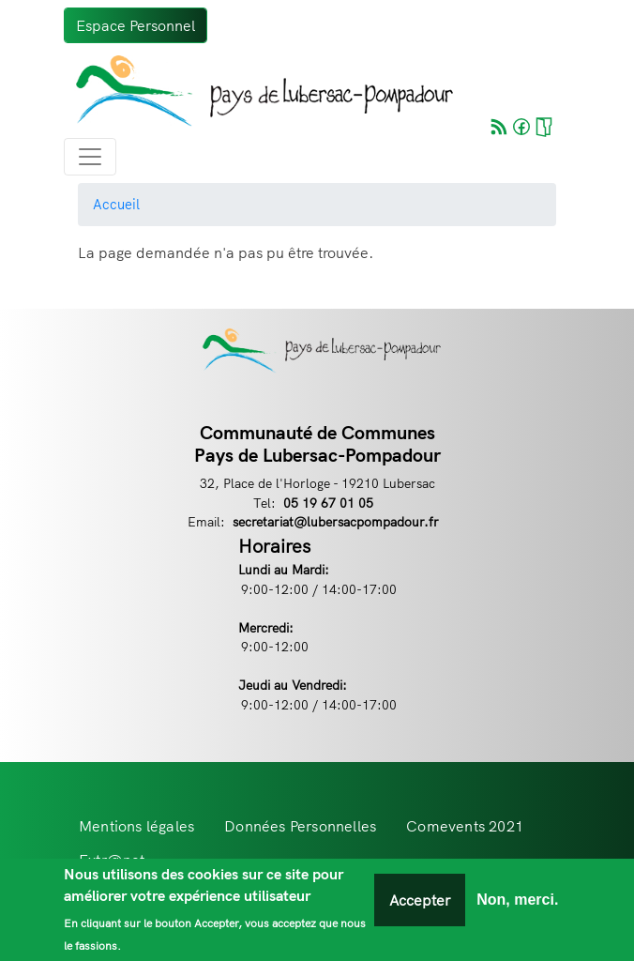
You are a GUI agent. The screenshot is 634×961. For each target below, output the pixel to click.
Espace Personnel (135, 25)
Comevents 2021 (464, 825)
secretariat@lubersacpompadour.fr (336, 521)
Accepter (419, 901)
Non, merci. (517, 900)
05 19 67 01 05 (328, 503)
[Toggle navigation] (90, 156)
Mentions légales (136, 825)
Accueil (116, 204)
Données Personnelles (300, 825)
